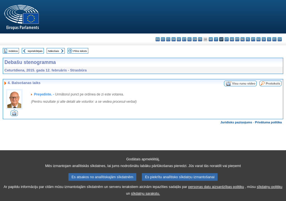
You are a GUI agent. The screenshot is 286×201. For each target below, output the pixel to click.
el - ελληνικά (189, 39)
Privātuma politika (268, 122)
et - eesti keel (184, 39)
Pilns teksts (80, 50)
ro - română (258, 39)
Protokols (273, 83)
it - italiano (216, 39)
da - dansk (173, 39)
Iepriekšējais (35, 50)
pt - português (253, 39)
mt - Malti (237, 39)
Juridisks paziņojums (236, 122)
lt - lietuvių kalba (227, 39)
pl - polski (248, 39)
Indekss (13, 50)
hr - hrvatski (211, 39)
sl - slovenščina (269, 39)
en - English (195, 39)
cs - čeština (168, 39)
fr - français (200, 39)
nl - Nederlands (242, 39)
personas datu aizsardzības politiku (216, 191)
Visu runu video (244, 83)
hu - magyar (232, 39)
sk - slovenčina (264, 39)
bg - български (158, 39)
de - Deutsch (179, 39)
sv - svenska (280, 39)
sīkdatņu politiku (269, 191)
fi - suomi (274, 39)
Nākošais (53, 50)
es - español (163, 39)
